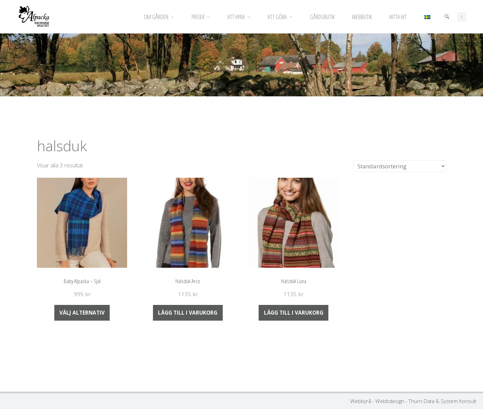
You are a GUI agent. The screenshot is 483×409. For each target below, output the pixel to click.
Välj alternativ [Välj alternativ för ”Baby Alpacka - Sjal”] (82, 312)
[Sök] (446, 16)
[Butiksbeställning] (399, 166)
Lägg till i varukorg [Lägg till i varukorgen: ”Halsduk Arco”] (187, 312)
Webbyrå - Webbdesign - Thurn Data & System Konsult (413, 401)
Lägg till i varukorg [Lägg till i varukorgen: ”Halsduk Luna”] (293, 312)
